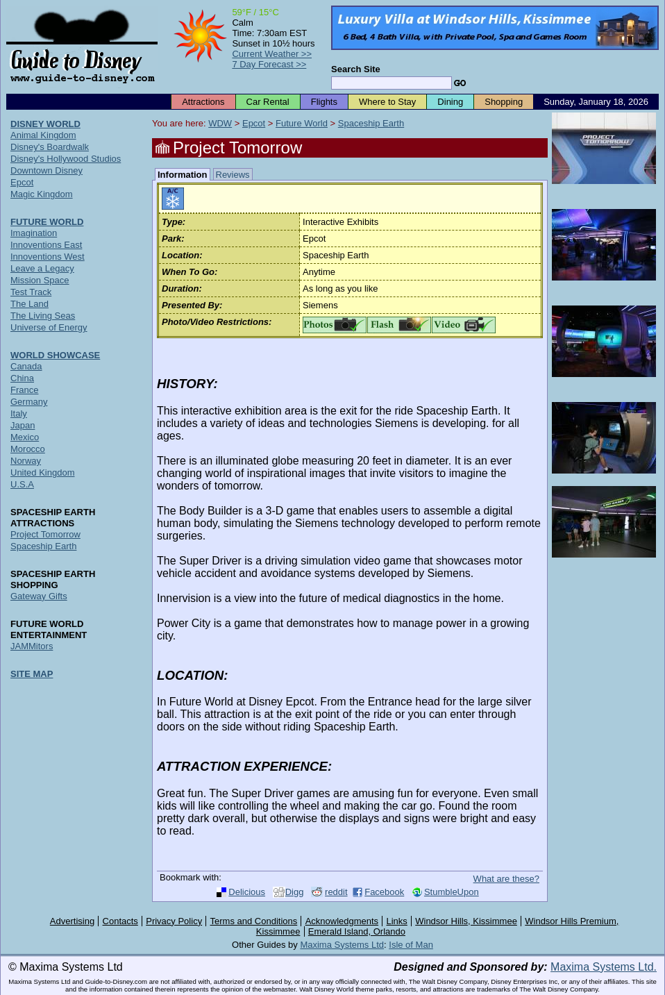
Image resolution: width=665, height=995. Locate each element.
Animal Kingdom (43, 135)
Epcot (253, 123)
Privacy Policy (174, 921)
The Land (29, 304)
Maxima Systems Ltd (342, 944)
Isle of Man (411, 944)
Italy (18, 413)
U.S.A (22, 484)
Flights (324, 102)
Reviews (233, 174)
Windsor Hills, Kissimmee (466, 921)
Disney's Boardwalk (49, 147)
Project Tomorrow (45, 534)
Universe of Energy (48, 327)
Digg (294, 892)
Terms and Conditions (254, 921)
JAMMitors (31, 646)
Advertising (72, 921)
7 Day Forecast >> (269, 64)
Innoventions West (47, 256)
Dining (450, 102)
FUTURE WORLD (46, 222)
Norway (25, 460)
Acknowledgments (342, 921)
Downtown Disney (46, 170)
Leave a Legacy (42, 268)
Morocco (27, 449)
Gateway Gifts (38, 596)
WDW (220, 123)
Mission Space (39, 280)
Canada (26, 366)
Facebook (384, 892)
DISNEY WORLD (45, 124)
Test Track (30, 292)
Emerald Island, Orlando (356, 931)
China (22, 378)
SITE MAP (31, 674)
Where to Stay (387, 102)
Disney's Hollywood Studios (65, 158)
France (24, 390)
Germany (28, 401)
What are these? (506, 878)
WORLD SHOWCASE (55, 355)
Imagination (33, 233)
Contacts (120, 921)
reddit (336, 892)
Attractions (203, 102)
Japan (22, 425)
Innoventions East (46, 245)
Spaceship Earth (371, 123)
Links (397, 921)
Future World (302, 123)
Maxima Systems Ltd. (603, 967)
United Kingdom (42, 472)
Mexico (24, 437)
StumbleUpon (451, 892)
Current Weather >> (272, 54)
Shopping (504, 102)
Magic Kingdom (41, 194)
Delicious (246, 892)
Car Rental (267, 102)
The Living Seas (42, 315)
